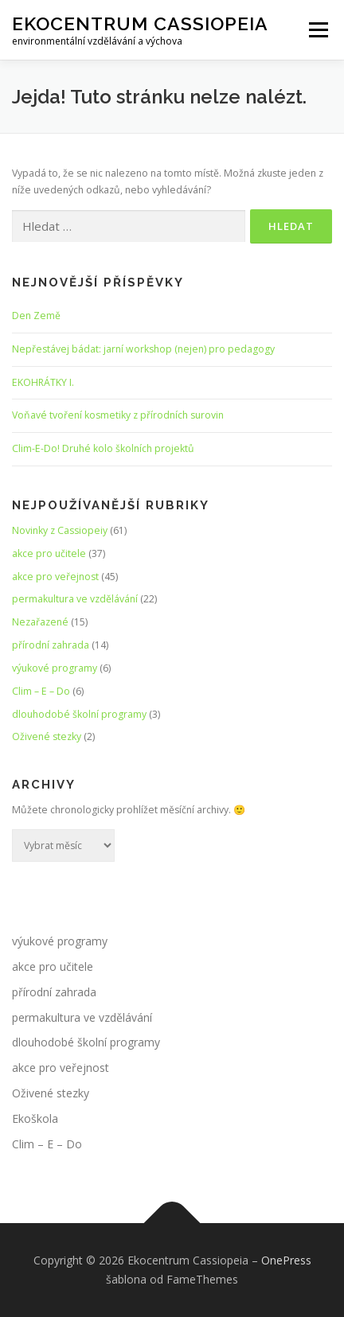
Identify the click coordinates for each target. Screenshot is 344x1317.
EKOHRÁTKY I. (43, 382)
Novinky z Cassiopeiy (60, 530)
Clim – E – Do (41, 691)
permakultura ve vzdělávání (75, 599)
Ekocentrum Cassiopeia (140, 23)
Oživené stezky (46, 736)
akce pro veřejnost (55, 576)
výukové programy (54, 668)
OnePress (286, 1260)
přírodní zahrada (50, 645)
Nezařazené (40, 622)
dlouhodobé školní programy (79, 714)
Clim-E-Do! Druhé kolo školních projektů (103, 448)
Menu (317, 30)
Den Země (36, 315)
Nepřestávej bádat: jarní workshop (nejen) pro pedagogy (143, 349)
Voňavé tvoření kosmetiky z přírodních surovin (118, 415)
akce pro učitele (49, 553)
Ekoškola (35, 1118)
